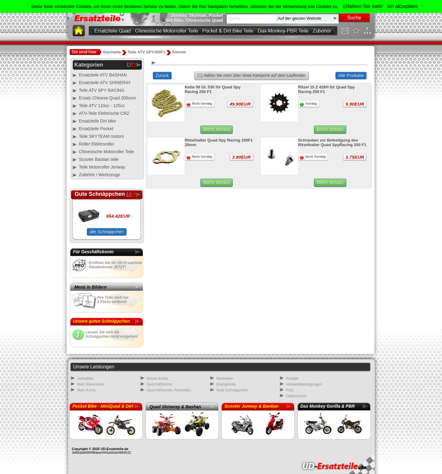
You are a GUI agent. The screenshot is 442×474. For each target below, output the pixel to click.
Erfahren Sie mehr (363, 6)
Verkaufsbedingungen (304, 384)
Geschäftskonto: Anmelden (169, 390)
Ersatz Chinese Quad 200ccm (107, 97)
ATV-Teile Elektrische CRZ (104, 113)
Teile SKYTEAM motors (101, 136)
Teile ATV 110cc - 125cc (102, 105)
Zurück (162, 75)
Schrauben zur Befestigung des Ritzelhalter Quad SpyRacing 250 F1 (332, 142)
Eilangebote (226, 384)
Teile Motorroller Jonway (102, 167)
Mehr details (216, 129)
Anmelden (85, 378)
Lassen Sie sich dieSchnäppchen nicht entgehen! (111, 334)
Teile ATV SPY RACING (101, 90)
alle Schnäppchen (107, 231)
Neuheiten (224, 378)
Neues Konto (157, 378)
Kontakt (292, 378)
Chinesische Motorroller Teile (106, 151)
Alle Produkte (351, 75)
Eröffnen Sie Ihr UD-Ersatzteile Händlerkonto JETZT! (115, 265)
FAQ (289, 390)
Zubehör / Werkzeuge (99, 174)
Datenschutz (296, 396)
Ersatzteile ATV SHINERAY (105, 82)
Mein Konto (86, 390)
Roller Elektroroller (96, 144)
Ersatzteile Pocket (96, 128)
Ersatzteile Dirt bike (97, 120)
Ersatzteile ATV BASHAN (103, 74)
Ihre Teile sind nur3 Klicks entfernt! (113, 299)
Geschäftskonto (159, 384)
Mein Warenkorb (90, 384)
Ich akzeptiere (402, 6)
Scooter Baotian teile (98, 159)
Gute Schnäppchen (232, 390)
